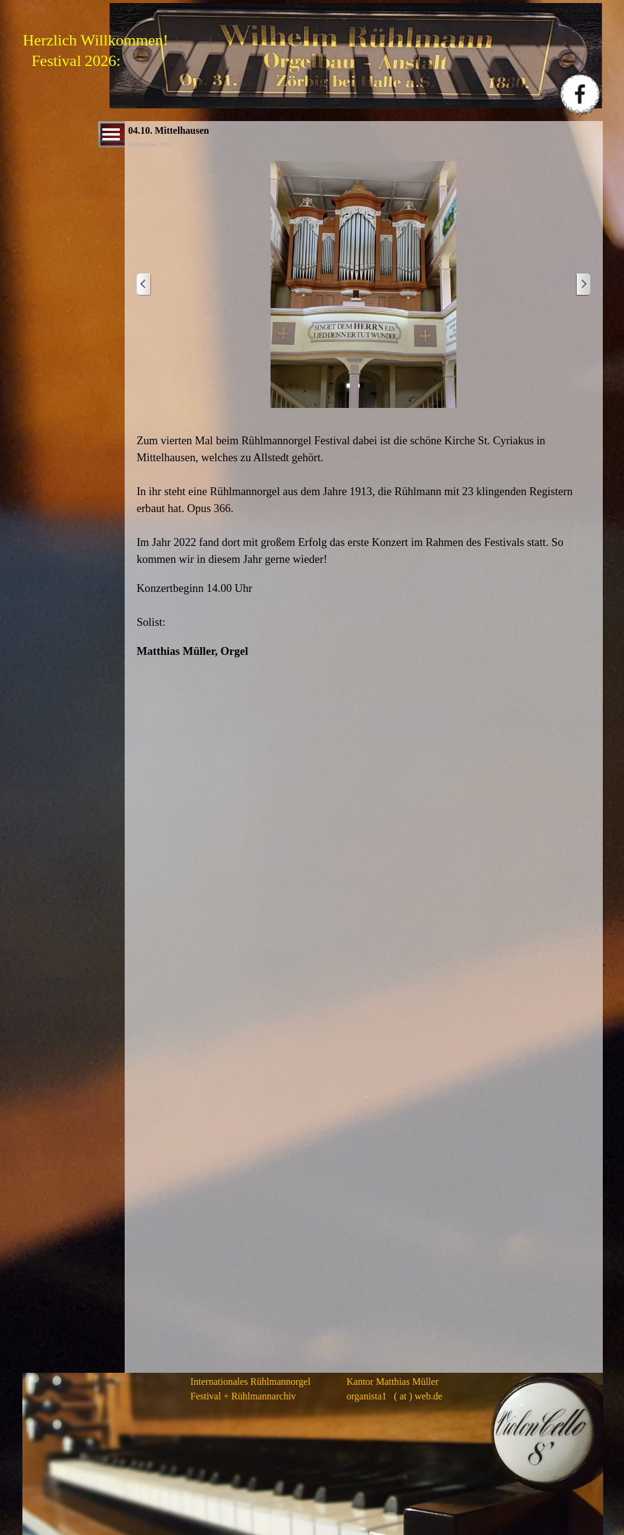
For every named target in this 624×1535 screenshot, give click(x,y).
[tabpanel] (364, 546)
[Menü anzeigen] (111, 134)
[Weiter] (583, 285)
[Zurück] (144, 285)
